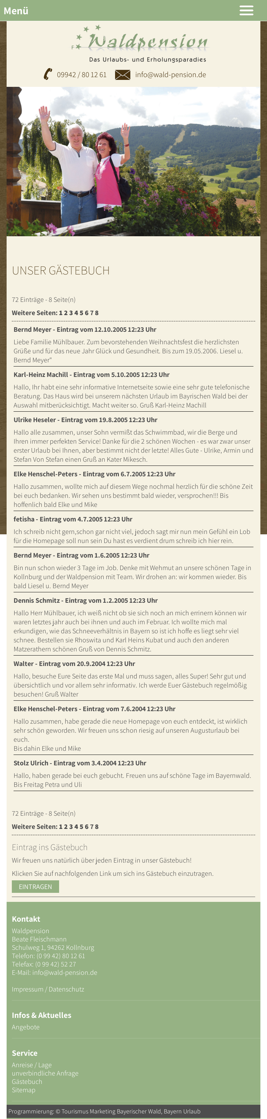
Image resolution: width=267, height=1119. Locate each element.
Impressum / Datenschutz (48, 989)
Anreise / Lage (32, 1064)
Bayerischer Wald (139, 1111)
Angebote (26, 1026)
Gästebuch (27, 1081)
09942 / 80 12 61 (82, 74)
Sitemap (23, 1089)
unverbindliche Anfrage (45, 1073)
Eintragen (35, 886)
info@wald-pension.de (160, 74)
